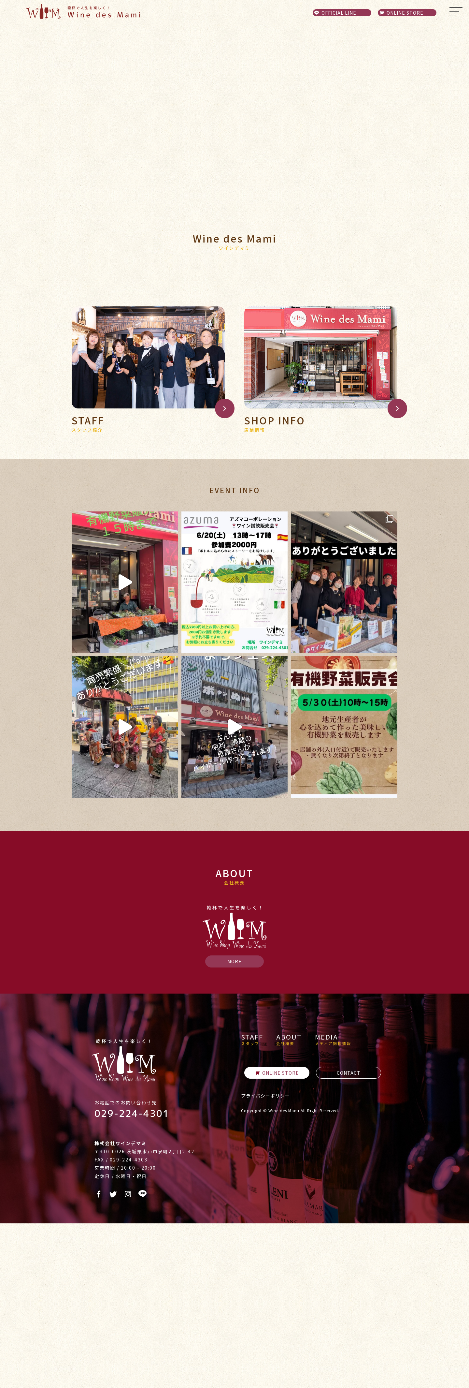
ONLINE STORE (277, 1237)
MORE (234, 1126)
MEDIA (333, 1204)
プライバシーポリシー (265, 1260)
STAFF (252, 1204)
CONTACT (349, 1237)
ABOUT (289, 1204)
